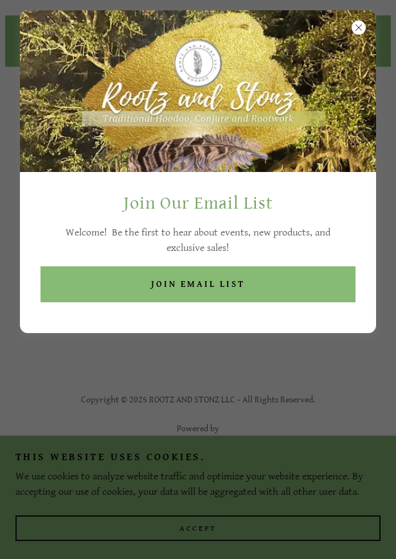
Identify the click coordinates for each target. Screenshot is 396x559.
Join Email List (198, 284)
